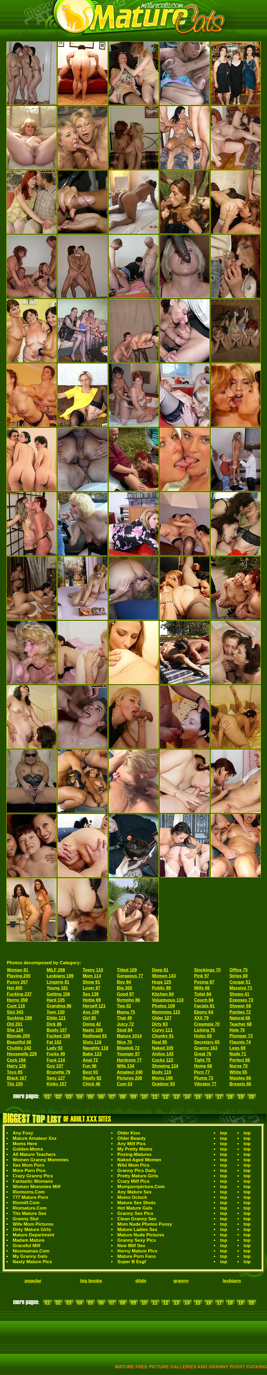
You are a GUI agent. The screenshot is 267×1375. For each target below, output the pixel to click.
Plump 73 (203, 1078)
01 (47, 1096)
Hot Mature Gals (134, 1208)
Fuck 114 (55, 1060)
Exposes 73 (241, 1000)
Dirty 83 (160, 1024)
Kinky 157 (56, 1084)
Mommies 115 (166, 1012)
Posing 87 (204, 982)
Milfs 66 (202, 988)
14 (187, 1096)
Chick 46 (91, 1084)
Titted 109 (127, 970)
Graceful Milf (26, 1245)
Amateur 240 (130, 1072)
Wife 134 (125, 1066)
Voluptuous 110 (168, 1000)
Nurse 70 (238, 1066)
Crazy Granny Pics (33, 1175)
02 (58, 1096)
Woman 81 (17, 970)
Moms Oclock (132, 1197)
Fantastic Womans (33, 1181)
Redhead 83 (95, 1036)
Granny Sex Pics (135, 1213)
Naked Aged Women (139, 1159)
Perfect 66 (239, 1060)
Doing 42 (92, 1024)
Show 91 (91, 982)
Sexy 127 (55, 1078)
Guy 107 (54, 1066)
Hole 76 (237, 1030)
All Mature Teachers (34, 1154)
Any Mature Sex (134, 1192)
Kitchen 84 (163, 994)
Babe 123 (92, 1054)
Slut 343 (15, 1012)
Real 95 (159, 1042)
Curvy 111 (162, 1030)
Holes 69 (203, 1036)
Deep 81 (160, 970)
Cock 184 (16, 1060)
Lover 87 (91, 988)
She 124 (15, 1030)
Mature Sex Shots (136, 1202)
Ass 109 (91, 1012)
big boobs (91, 1280)
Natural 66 (239, 1018)
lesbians (232, 1280)
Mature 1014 (129, 1036)
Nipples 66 (240, 1078)
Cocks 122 (162, 1060)
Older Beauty (131, 1138)
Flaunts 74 (240, 1042)
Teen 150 (55, 1012)
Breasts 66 (240, 1084)
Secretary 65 (206, 1042)
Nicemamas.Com (31, 1251)
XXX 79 (201, 1018)
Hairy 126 (16, 1066)
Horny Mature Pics (137, 1251)
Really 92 (92, 1078)
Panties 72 (240, 1012)
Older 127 (162, 1018)
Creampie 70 (206, 1024)
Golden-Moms (28, 1149)
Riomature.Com (30, 1208)
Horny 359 (17, 1000)
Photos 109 (163, 1006)
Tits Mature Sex (29, 1213)
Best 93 (90, 1072)
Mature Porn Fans (136, 1256)
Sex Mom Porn (28, 1165)
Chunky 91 (163, 1036)
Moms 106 (162, 1078)
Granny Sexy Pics (136, 1240)
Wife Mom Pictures (33, 1224)
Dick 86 (54, 1024)
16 (208, 1096)
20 (251, 1096)
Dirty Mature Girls (32, 1229)
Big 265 (124, 988)
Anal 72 (90, 1060)
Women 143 (164, 976)
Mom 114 (92, 976)
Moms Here (25, 1143)
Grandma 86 (58, 1006)
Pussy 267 (17, 982)
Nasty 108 (93, 1030)
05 (90, 1096)
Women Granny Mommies (40, 1159)
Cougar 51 (239, 982)
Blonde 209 (18, 1036)
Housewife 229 (22, 1054)
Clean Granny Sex (137, 1218)
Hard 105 (55, 1000)
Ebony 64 (203, 1012)
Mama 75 (126, 1012)
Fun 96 (90, 1066)
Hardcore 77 (129, 1060)
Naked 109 (162, 1048)
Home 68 (203, 1066)
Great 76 (202, 1054)
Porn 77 (202, 1072)
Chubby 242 (19, 1048)
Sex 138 (91, 994)
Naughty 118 (95, 1048)
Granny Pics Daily (136, 1170)
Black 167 (17, 1078)
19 (240, 1096)
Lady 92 (54, 1048)
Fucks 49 (55, 1054)
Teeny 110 (93, 970)
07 (111, 1096)
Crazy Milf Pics (133, 1181)
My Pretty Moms (134, 1149)
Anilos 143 (163, 1054)
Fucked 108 (58, 1036)
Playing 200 (19, 976)
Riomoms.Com (29, 1192)
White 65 (238, 1072)
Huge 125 (161, 982)
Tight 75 (202, 1060)
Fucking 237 (19, 994)
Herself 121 (94, 1006)
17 (219, 1096)
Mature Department (33, 1234)
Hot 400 (15, 988)
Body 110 (161, 1072)
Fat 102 (53, 1042)
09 (133, 1096)
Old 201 (15, 1024)
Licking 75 (204, 1030)
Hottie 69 (92, 1000)
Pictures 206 (129, 1078)
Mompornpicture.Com (141, 1186)
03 (68, 1096)
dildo (140, 1280)
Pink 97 (201, 976)
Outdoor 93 (163, 1084)
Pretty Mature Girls (137, 1175)
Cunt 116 (16, 1006)
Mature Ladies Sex (137, 1229)
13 (176, 1096)
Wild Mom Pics (133, 1165)
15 (197, 1096)
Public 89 (161, 988)
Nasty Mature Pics (32, 1261)
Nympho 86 (128, 1000)
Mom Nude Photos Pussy (144, 1224)
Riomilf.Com (26, 1202)
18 (230, 1096)
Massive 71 (240, 988)
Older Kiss (128, 1133)
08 (122, 1096)
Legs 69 (237, 1048)
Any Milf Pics (131, 1143)
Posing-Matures (134, 1154)
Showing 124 (165, 1066)
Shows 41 (239, 994)
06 (101, 1096)
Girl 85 (89, 1018)
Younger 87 (128, 1054)
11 (154, 1096)
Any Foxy (23, 1133)
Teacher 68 (240, 1024)
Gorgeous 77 (130, 976)
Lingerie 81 (57, 982)
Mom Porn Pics (29, 1170)
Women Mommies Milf (36, 1186)
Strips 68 (238, 976)
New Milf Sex (131, 1245)
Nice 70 (124, 1042)
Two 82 (124, 1006)
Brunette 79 (58, 1072)
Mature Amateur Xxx (35, 1138)
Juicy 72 (125, 1024)
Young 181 (57, 988)
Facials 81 (204, 1006)
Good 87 (125, 994)
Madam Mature (29, 1240)
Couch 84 (203, 1000)
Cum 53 (124, 1084)
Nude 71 (237, 1054)
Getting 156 (58, 994)
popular (32, 1280)
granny (181, 1280)
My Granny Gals (30, 1256)
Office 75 (238, 970)
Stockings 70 (207, 970)
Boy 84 (124, 982)
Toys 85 (15, 1072)
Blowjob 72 (128, 1048)
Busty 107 (56, 1030)
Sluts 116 (92, 1042)
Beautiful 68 (19, 1042)
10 (144, 1096)
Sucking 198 (19, 1018)
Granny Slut (25, 1218)
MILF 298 (55, 970)
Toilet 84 (202, 994)
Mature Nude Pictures (140, 1234)
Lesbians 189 (60, 976)
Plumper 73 (240, 1036)
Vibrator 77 (205, 1084)
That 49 (124, 1018)
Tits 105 (15, 1084)
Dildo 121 (56, 1018)
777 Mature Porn (30, 1197)
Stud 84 (124, 1030)
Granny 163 (205, 1048)
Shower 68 (240, 1006)
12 (165, 1096)
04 (79, 1096)
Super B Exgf (131, 1261)
